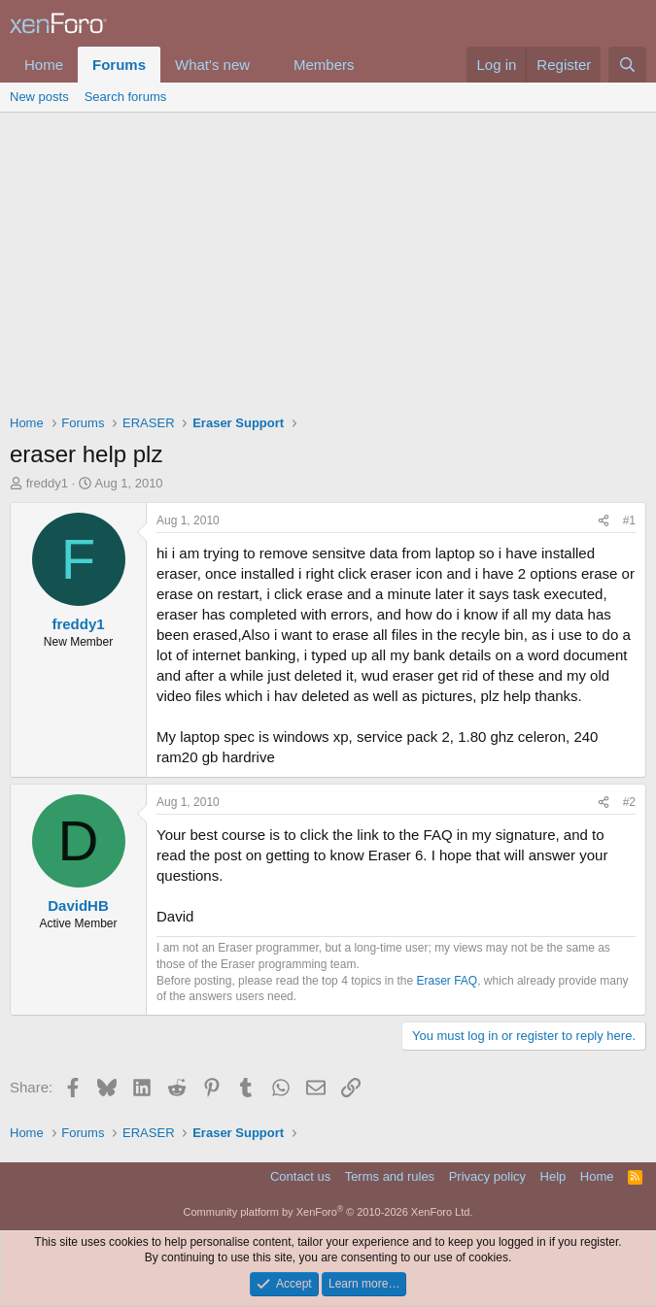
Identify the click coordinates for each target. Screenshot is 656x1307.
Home (43, 64)
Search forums (126, 96)
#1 (629, 520)
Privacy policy (487, 1176)
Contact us (300, 1176)
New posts (39, 96)
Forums (119, 64)
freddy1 (47, 483)
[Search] (627, 65)
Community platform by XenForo (328, 1212)
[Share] (603, 521)
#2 (629, 802)
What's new (212, 64)
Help (553, 1176)
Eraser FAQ (447, 981)
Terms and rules (389, 1176)
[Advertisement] (328, 258)
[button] (265, 65)
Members (324, 64)
